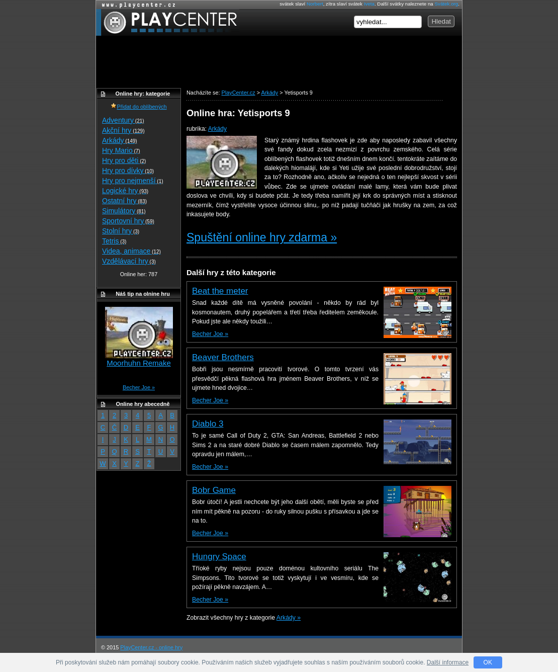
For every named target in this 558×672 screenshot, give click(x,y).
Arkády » (288, 617)
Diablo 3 (207, 424)
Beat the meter (220, 291)
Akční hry (123, 130)
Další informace (448, 662)
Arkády (217, 128)
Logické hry (125, 191)
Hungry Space (219, 556)
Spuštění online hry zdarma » (262, 237)
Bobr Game (214, 490)
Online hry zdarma (136, 5)
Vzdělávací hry (129, 261)
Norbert (315, 4)
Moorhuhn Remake (139, 363)
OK (488, 662)
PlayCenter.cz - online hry (151, 647)
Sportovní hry (128, 221)
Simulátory (124, 211)
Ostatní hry (124, 201)
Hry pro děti (124, 160)
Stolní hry (120, 231)
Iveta (369, 4)
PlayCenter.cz (167, 22)
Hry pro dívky (128, 170)
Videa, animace (131, 251)
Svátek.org (446, 4)
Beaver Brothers (223, 357)
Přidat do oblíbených (138, 107)
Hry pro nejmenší (132, 181)
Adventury (123, 120)
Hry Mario (121, 150)
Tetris (114, 241)
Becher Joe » (210, 334)
